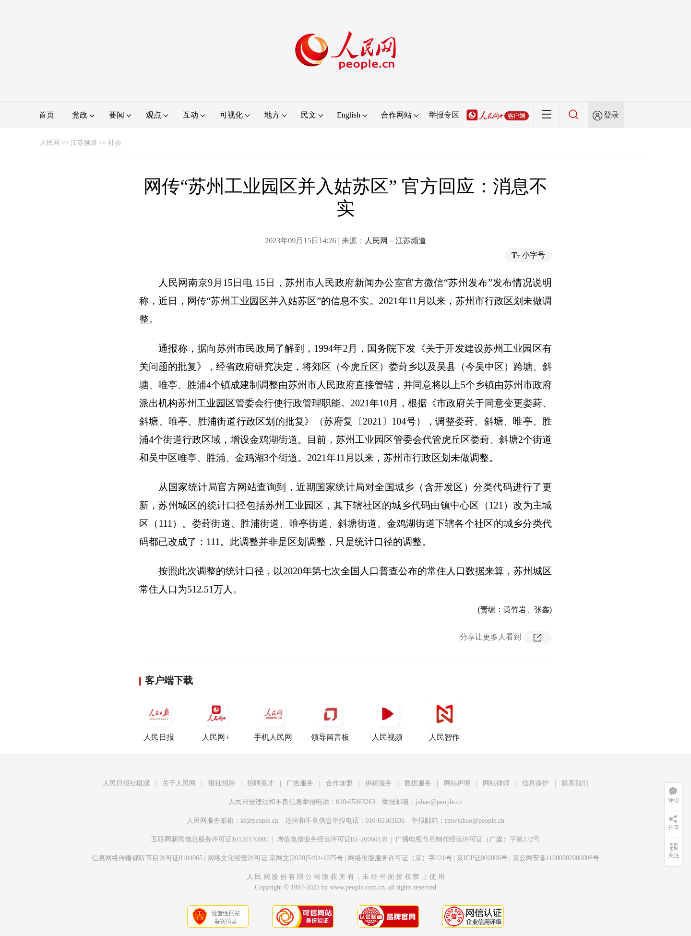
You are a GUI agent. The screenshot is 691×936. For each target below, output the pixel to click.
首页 (46, 115)
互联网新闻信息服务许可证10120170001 (210, 839)
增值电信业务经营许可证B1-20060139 (332, 839)
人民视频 (387, 719)
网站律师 (496, 783)
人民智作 (444, 719)
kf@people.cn (259, 820)
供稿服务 (378, 783)
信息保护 (535, 783)
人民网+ (216, 719)
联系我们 (574, 783)
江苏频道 (84, 142)
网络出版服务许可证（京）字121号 (400, 858)
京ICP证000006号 (482, 858)
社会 (114, 142)
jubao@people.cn (439, 802)
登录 (611, 115)
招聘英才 (260, 783)
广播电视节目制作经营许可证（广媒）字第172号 (467, 839)
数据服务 (418, 783)
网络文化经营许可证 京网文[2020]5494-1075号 (275, 858)
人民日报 (159, 719)
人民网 (50, 142)
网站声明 (457, 783)
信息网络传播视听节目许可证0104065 (147, 858)
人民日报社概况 (126, 783)
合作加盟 (339, 783)
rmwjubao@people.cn (474, 820)
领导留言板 (330, 719)
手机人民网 (273, 719)
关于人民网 (179, 783)
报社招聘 (221, 783)
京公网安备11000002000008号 (555, 858)
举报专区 (444, 115)
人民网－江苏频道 (395, 241)
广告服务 (299, 783)
